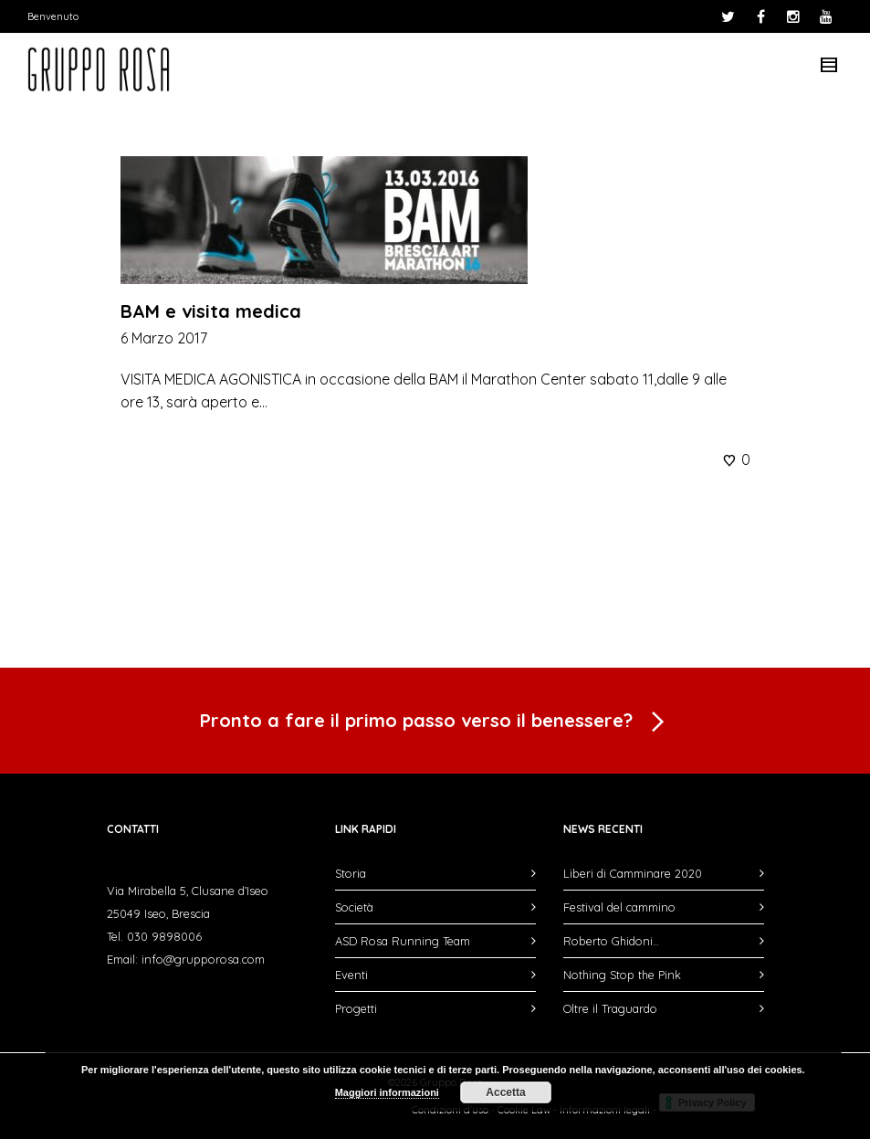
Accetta (505, 1092)
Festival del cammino (619, 907)
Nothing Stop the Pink (622, 974)
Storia (350, 873)
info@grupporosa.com (203, 959)
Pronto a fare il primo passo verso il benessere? (435, 722)
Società (354, 907)
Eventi (351, 974)
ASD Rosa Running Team (402, 940)
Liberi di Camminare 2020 (632, 873)
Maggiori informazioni (387, 1092)
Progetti (356, 1008)
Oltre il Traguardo (610, 1008)
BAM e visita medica (211, 311)
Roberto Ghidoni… (611, 940)
